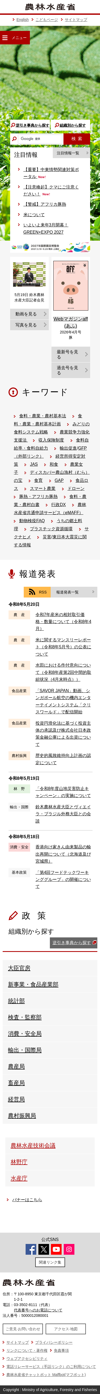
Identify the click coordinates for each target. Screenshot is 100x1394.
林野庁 (19, 1162)
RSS (43, 592)
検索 (76, 138)
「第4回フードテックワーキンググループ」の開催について (63, 879)
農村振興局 (22, 1115)
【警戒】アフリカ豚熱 (44, 204)
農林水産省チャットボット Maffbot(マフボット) (46, 1374)
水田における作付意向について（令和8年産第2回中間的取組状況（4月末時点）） (63, 672)
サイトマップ (76, 19)
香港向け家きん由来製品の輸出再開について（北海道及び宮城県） (63, 854)
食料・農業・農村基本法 (42, 416)
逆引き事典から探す (32, 125)
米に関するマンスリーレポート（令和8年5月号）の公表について (63, 647)
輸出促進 (68, 448)
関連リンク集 (50, 1262)
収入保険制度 (51, 440)
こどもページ (46, 19)
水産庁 (19, 1178)
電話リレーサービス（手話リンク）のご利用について (51, 1366)
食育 (38, 480)
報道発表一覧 (67, 592)
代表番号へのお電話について (38, 1310)
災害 (47, 537)
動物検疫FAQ (32, 520)
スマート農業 (42, 488)
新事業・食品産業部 (33, 984)
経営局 (16, 1099)
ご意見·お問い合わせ (23, 1329)
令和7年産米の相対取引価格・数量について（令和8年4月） (63, 621)
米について (34, 214)
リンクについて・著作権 (26, 1350)
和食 (54, 464)
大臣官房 (19, 968)
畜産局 (16, 1083)
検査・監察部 (25, 1017)
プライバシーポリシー (54, 1342)
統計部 (16, 1001)
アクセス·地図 (66, 1329)
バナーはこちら (27, 1199)
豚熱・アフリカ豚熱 (38, 496)
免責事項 (61, 1350)
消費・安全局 (25, 1033)
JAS (34, 464)
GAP (59, 480)
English (23, 19)
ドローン (76, 488)
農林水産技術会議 (33, 1145)
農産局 (16, 1066)
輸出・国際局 (25, 1050)
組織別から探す (73, 125)
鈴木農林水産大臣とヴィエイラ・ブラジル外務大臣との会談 (63, 814)
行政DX (58, 504)
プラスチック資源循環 (51, 529)
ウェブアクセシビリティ (26, 1358)
